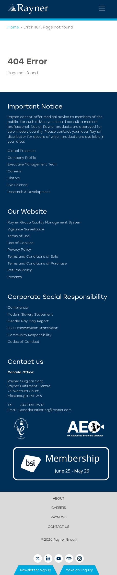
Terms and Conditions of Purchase (37, 263)
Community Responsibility (29, 335)
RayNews (58, 517)
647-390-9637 (32, 405)
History (14, 178)
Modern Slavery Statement (30, 314)
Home (13, 27)
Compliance (18, 307)
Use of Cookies (20, 243)
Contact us (58, 527)
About (58, 498)
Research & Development (29, 192)
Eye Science (17, 185)
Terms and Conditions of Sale (33, 256)
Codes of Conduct (24, 342)
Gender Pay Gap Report (28, 321)
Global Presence (22, 151)
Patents (15, 277)
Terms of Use (19, 236)
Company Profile (22, 158)
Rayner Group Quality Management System (44, 222)
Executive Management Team (32, 164)
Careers (14, 171)
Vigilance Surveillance (26, 229)
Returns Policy (20, 270)
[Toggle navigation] (102, 8)
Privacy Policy (19, 249)
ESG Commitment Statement (33, 328)
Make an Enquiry (79, 570)
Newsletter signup (35, 570)
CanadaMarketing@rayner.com (45, 410)
